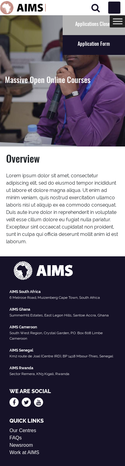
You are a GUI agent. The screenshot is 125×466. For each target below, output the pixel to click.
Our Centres (22, 430)
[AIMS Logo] (23, 7)
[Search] (95, 8)
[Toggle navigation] (114, 8)
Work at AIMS (24, 452)
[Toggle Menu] (118, 21)
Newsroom (21, 445)
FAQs (15, 437)
